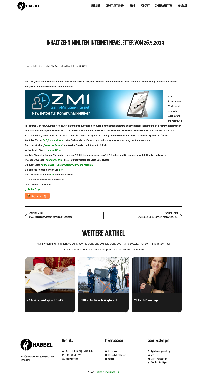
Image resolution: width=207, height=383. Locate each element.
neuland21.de (55, 150)
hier (61, 169)
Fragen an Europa (53, 145)
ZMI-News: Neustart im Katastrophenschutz (99, 300)
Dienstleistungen (115, 6)
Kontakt (182, 6)
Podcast (145, 6)
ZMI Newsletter (163, 6)
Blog (132, 6)
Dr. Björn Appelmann (53, 140)
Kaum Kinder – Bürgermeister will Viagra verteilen (67, 165)
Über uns (95, 6)
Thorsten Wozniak (53, 160)
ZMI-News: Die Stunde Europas (146, 300)
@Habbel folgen (33, 189)
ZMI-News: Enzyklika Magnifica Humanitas (45, 300)
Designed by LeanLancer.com (107, 372)
